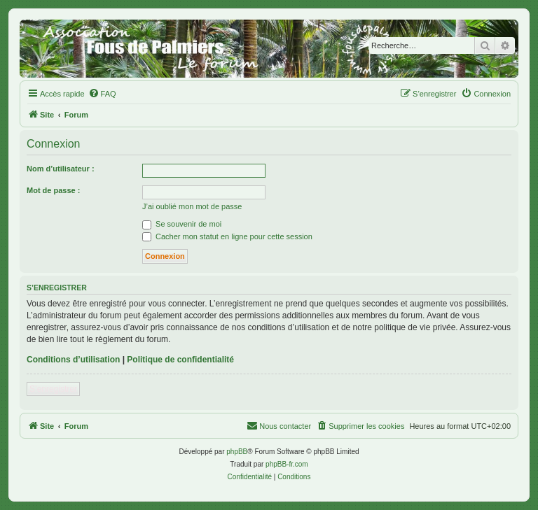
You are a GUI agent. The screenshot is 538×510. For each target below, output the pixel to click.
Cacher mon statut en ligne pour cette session (227, 236)
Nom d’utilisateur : (61, 168)
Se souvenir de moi (181, 224)
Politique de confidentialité (180, 359)
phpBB (236, 451)
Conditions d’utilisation (73, 359)
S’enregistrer (53, 389)
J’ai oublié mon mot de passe (192, 206)
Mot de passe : (53, 190)
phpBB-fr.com (286, 464)
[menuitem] (102, 93)
